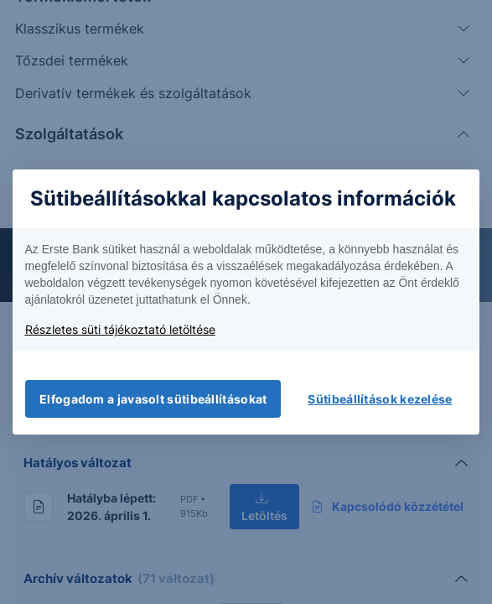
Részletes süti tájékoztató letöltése (120, 329)
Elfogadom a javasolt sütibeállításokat (153, 399)
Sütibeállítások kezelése (380, 399)
